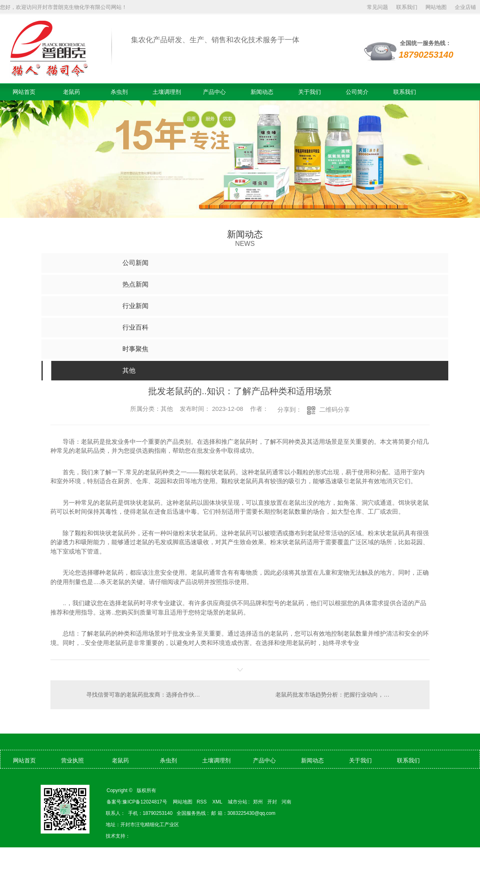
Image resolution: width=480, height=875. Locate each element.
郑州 (258, 802)
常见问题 (377, 7)
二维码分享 (334, 409)
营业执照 (72, 760)
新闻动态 (262, 92)
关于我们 (309, 92)
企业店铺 (465, 7)
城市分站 (237, 802)
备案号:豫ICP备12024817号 (137, 802)
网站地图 (436, 7)
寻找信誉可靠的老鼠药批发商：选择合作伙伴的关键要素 (145, 694)
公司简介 (357, 92)
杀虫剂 (119, 92)
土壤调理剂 (167, 92)
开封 (272, 802)
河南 (286, 802)
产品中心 (214, 92)
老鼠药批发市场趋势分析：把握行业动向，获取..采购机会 (347, 694)
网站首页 (24, 92)
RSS (202, 802)
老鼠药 (71, 92)
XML (218, 802)
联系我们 (406, 7)
